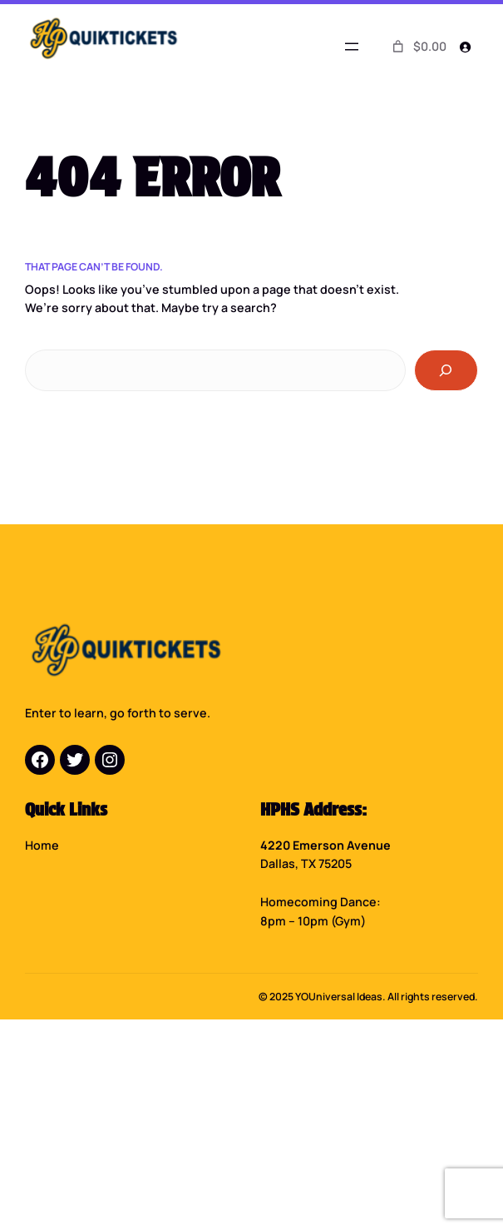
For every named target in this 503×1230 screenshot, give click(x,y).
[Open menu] (352, 47)
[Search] (446, 370)
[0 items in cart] (417, 47)
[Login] (465, 47)
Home (42, 844)
